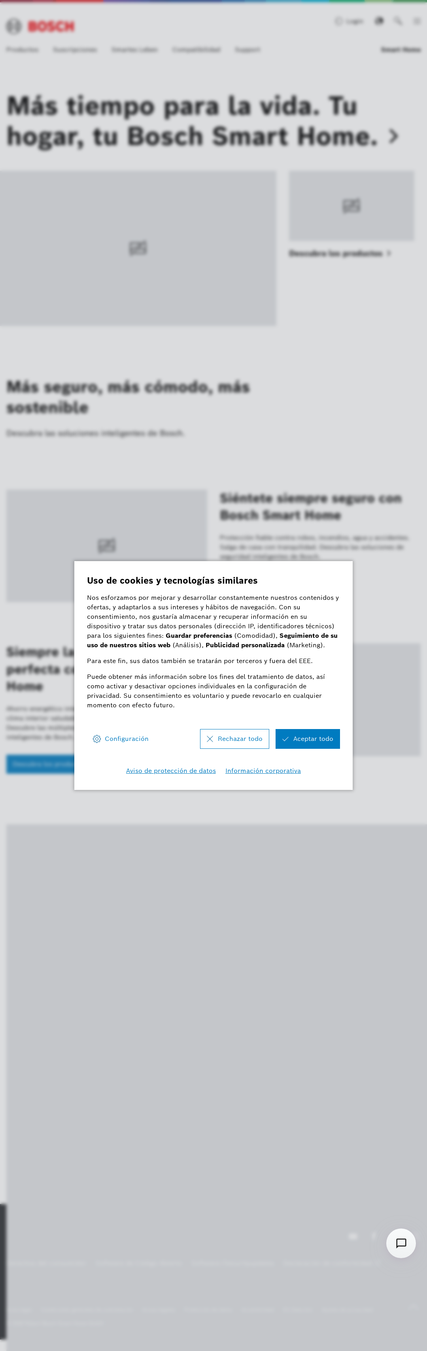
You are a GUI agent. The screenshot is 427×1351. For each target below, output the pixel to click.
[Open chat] (401, 1243)
